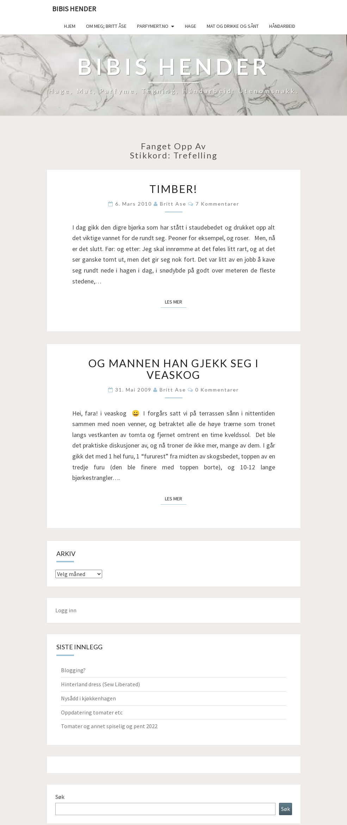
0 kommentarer (217, 390)
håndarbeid (282, 26)
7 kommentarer (217, 204)
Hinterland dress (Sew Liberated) (100, 684)
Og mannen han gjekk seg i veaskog (173, 369)
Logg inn (65, 610)
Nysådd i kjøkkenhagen (88, 698)
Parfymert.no (152, 26)
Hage (190, 26)
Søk (59, 796)
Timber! (173, 188)
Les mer (175, 301)
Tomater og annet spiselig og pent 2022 (109, 726)
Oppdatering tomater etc (92, 712)
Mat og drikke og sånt (233, 26)
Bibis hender (74, 8)
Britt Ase (173, 204)
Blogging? (73, 670)
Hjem (69, 26)
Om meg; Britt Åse (106, 26)
